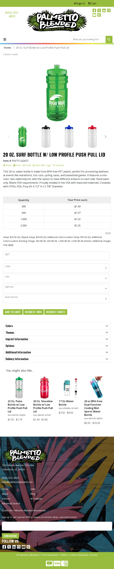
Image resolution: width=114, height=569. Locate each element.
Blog (32, 493)
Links (33, 488)
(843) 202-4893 (12, 14)
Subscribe (10, 536)
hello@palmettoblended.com (17, 481)
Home (5, 488)
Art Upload (36, 498)
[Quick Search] (87, 39)
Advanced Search (11, 503)
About (5, 493)
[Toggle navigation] (5, 39)
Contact (6, 498)
